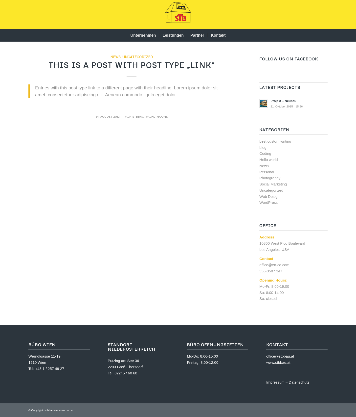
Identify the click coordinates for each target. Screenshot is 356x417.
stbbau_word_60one (150, 116)
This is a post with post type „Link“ (131, 65)
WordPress (268, 202)
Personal (266, 172)
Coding (265, 153)
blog (262, 147)
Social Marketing (273, 184)
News (115, 57)
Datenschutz (299, 382)
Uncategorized (137, 57)
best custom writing (275, 141)
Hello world (268, 159)
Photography (269, 178)
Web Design (269, 196)
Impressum (275, 382)
